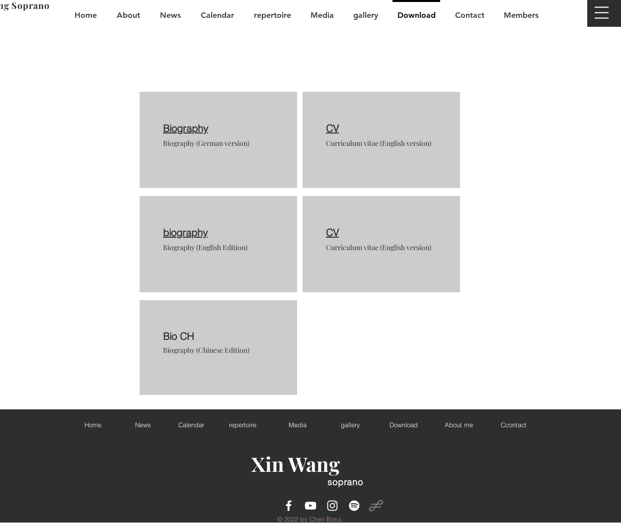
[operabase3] (376, 506)
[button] (602, 12)
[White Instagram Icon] (332, 506)
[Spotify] (354, 506)
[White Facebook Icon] (289, 506)
